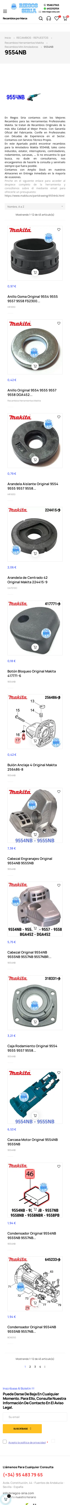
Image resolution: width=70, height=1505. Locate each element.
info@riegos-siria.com (18, 1493)
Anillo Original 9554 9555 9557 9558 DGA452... (31, 392)
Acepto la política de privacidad (27, 1442)
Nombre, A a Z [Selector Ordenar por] (36, 206)
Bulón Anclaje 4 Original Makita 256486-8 (32, 767)
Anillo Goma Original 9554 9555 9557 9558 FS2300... (32, 298)
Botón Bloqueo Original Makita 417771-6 (31, 673)
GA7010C (12, 588)
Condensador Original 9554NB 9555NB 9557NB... (31, 1235)
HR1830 (11, 307)
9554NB (11, 681)
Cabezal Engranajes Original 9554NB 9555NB (29, 860)
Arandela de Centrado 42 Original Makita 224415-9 (27, 579)
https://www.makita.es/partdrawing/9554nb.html (34, 195)
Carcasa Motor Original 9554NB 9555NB (32, 1141)
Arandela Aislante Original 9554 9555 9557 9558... (32, 486)
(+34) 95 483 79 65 (23, 1475)
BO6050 (11, 1337)
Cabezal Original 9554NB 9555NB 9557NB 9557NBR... (29, 954)
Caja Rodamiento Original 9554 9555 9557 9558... (32, 1048)
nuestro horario (25, 1497)
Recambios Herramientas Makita (24, 400)
